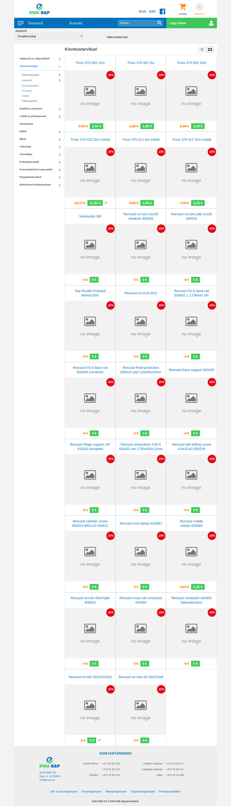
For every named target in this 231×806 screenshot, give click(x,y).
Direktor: (94, 775)
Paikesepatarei (30, 101)
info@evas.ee (47, 779)
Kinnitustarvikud (30, 85)
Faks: (160, 775)
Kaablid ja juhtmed (31, 108)
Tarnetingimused (91, 791)
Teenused (35, 23)
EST (152, 11)
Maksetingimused (116, 791)
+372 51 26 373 (111, 769)
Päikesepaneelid (30, 75)
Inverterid (27, 80)
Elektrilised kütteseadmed (35, 184)
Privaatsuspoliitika (169, 791)
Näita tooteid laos (117, 37)
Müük (23, 138)
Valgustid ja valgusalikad (35, 58)
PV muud (27, 90)
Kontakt (75, 23)
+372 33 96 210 (111, 763)
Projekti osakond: (153, 763)
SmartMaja (26, 154)
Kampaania (26, 123)
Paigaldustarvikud (30, 177)
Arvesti (25, 96)
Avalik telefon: (91, 763)
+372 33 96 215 (111, 775)
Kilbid (23, 131)
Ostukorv (199, 14)
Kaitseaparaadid (29, 161)
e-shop (183, 14)
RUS (142, 11)
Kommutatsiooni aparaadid (36, 169)
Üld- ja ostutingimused (64, 791)
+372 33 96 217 (175, 763)
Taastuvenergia (29, 66)
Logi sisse (178, 23)
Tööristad (25, 146)
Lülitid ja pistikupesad (33, 116)
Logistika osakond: (152, 769)
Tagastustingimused (143, 791)
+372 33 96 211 (175, 769)
